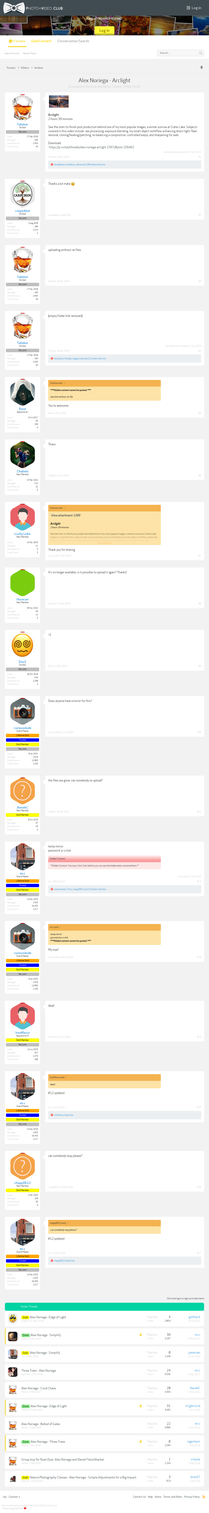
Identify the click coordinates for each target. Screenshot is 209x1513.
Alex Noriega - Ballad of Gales (40, 1424)
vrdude (195, 1459)
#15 (199, 1107)
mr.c (50, 881)
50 (37, 611)
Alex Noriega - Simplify (46, 1335)
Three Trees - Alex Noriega (38, 1371)
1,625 (35, 902)
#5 (199, 413)
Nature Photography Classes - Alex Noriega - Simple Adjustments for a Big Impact (83, 1477)
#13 (199, 957)
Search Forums (12, 53)
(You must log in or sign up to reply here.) (185, 1298)
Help (150, 1496)
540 (36, 677)
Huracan (52, 603)
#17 (199, 1253)
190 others (91, 164)
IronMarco (70, 164)
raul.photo (59, 358)
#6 (199, 475)
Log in (194, 8)
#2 (199, 215)
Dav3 (50, 666)
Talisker (117, 87)
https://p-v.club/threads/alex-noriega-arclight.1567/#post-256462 (91, 147)
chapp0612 (78, 889)
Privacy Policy (192, 1496)
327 (36, 1053)
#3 (199, 281)
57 (37, 823)
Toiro (69, 889)
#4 (199, 350)
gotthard (194, 1317)
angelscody (78, 358)
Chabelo (52, 475)
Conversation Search (73, 41)
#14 (199, 1036)
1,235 (35, 764)
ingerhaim (26, 1374)
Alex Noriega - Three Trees (48, 1442)
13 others (93, 889)
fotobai (68, 358)
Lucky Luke (53, 555)
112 (36, 483)
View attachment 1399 (65, 515)
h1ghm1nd (26, 1321)
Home (158, 1496)
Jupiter (24, 1338)
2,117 (35, 909)
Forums (19, 41)
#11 (199, 811)
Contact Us (139, 1496)
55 (37, 421)
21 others (93, 358)
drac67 (195, 1477)
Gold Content (41, 41)
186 (36, 226)
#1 (199, 157)
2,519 (35, 757)
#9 (199, 666)
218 (36, 1198)
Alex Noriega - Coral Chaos (38, 1388)
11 (37, 546)
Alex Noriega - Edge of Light (48, 1317)
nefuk (79, 164)
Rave (50, 413)
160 (36, 140)
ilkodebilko (59, 164)
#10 (199, 732)
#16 (199, 1187)
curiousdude (54, 732)
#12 (199, 881)
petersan (194, 1353)
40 (37, 146)
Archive (91, 87)
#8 (199, 603)
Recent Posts (29, 53)
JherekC (52, 811)
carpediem (53, 215)
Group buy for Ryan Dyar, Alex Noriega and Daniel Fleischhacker (62, 1460)
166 (36, 1059)
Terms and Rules (172, 1496)
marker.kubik (60, 889)
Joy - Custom (11, 1496)
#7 (199, 555)
